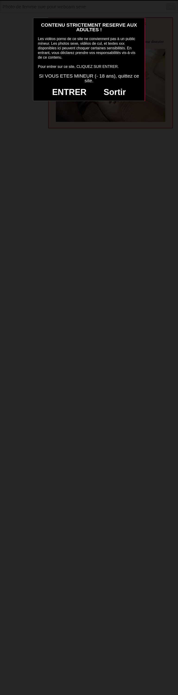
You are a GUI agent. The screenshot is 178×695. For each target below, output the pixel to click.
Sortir (115, 92)
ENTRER (69, 92)
